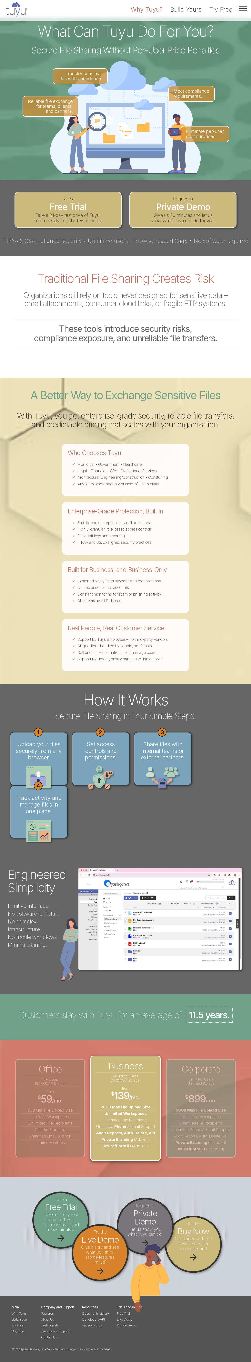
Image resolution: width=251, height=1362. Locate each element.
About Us (47, 1319)
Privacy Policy (92, 1325)
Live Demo (125, 1319)
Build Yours (186, 9)
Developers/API (93, 1319)
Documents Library (95, 1313)
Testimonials (49, 1325)
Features (47, 1313)
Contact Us (49, 1337)
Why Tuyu (19, 1313)
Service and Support (55, 1331)
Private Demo (126, 1325)
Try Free (220, 9)
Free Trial (123, 1313)
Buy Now (18, 1331)
